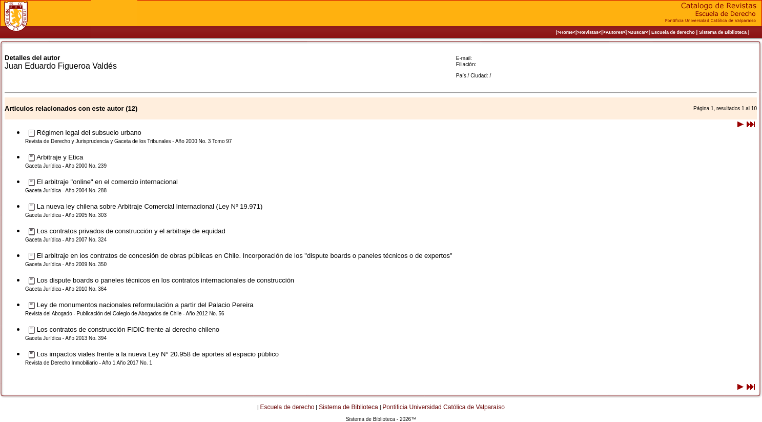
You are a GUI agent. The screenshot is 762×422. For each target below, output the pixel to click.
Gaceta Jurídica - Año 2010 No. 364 (66, 289)
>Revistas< (589, 32)
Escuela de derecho (673, 32)
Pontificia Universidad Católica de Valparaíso (443, 407)
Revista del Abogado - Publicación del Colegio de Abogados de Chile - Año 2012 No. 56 (124, 313)
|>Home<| (566, 32)
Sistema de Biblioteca (723, 32)
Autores (614, 32)
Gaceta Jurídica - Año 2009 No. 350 (66, 264)
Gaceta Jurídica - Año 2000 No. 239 (66, 166)
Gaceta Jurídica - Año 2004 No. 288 (66, 190)
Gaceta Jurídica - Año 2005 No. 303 (66, 215)
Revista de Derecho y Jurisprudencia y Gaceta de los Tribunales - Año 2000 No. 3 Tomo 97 (128, 141)
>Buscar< (637, 32)
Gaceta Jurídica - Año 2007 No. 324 (66, 240)
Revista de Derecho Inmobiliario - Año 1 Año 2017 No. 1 (88, 363)
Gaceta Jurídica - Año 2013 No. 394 (66, 338)
